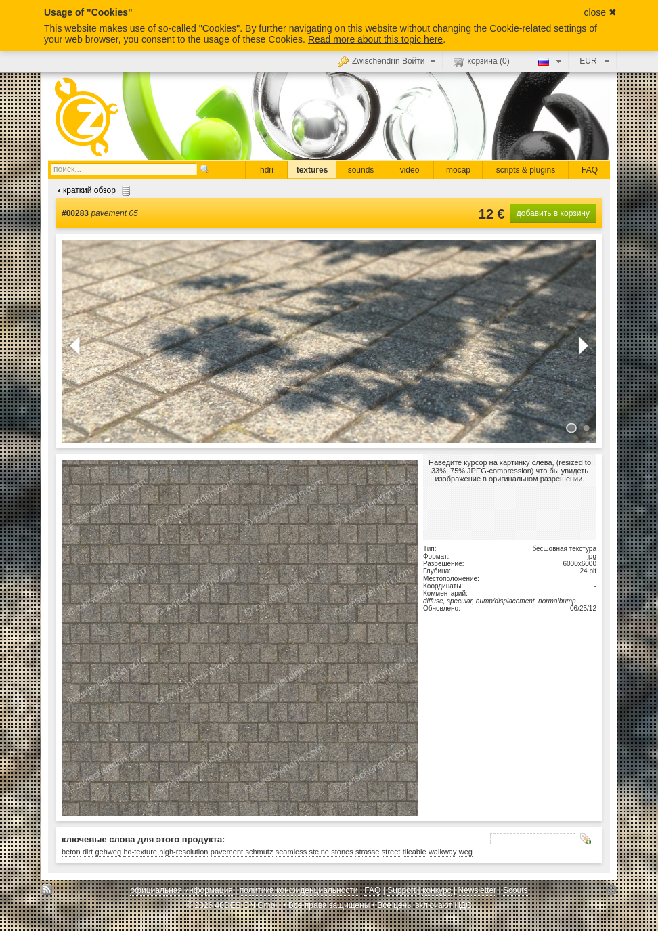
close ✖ (600, 12)
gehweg (108, 852)
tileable (414, 852)
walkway (443, 852)
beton (71, 852)
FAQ (590, 170)
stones (342, 852)
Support (401, 890)
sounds (361, 170)
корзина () (482, 61)
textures (312, 170)
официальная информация (181, 890)
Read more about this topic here (375, 39)
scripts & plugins (525, 170)
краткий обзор (92, 190)
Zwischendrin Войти (388, 61)
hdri (266, 170)
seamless (291, 852)
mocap (458, 170)
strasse (367, 852)
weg (466, 852)
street (391, 852)
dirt (88, 852)
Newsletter (477, 890)
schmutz (259, 852)
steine (319, 852)
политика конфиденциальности (299, 890)
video (410, 170)
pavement (227, 852)
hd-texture (140, 852)
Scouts (515, 890)
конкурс (437, 890)
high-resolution (183, 852)
